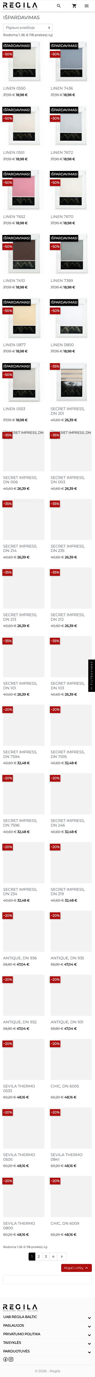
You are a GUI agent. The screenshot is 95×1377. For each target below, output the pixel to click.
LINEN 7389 (62, 280)
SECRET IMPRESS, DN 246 (68, 823)
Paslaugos (13, 1325)
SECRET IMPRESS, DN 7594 (20, 754)
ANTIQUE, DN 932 (20, 1022)
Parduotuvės (16, 1351)
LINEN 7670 (62, 216)
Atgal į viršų (76, 1267)
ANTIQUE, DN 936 (20, 958)
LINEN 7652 (14, 216)
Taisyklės (12, 1343)
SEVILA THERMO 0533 (19, 1088)
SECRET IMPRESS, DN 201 (68, 411)
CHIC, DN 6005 (65, 1086)
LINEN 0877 (14, 345)
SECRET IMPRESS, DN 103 (68, 685)
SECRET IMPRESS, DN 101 (20, 685)
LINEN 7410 (14, 280)
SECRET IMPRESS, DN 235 (68, 548)
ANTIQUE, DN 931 (67, 1022)
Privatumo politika (21, 1334)
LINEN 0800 (62, 345)
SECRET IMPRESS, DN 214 (20, 548)
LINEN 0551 (14, 152)
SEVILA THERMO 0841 (67, 1157)
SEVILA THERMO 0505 (19, 1157)
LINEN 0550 (14, 88)
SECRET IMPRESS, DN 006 (20, 480)
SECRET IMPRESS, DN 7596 (20, 823)
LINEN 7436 (62, 88)
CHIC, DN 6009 (65, 1223)
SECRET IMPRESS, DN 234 (20, 891)
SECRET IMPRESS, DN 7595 (68, 754)
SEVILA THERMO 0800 (19, 1225)
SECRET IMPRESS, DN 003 (68, 480)
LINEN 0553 (14, 409)
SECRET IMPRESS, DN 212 (68, 617)
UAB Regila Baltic (20, 1317)
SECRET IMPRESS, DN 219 (68, 891)
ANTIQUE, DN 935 (67, 958)
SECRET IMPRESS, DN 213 (20, 617)
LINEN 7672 (62, 152)
